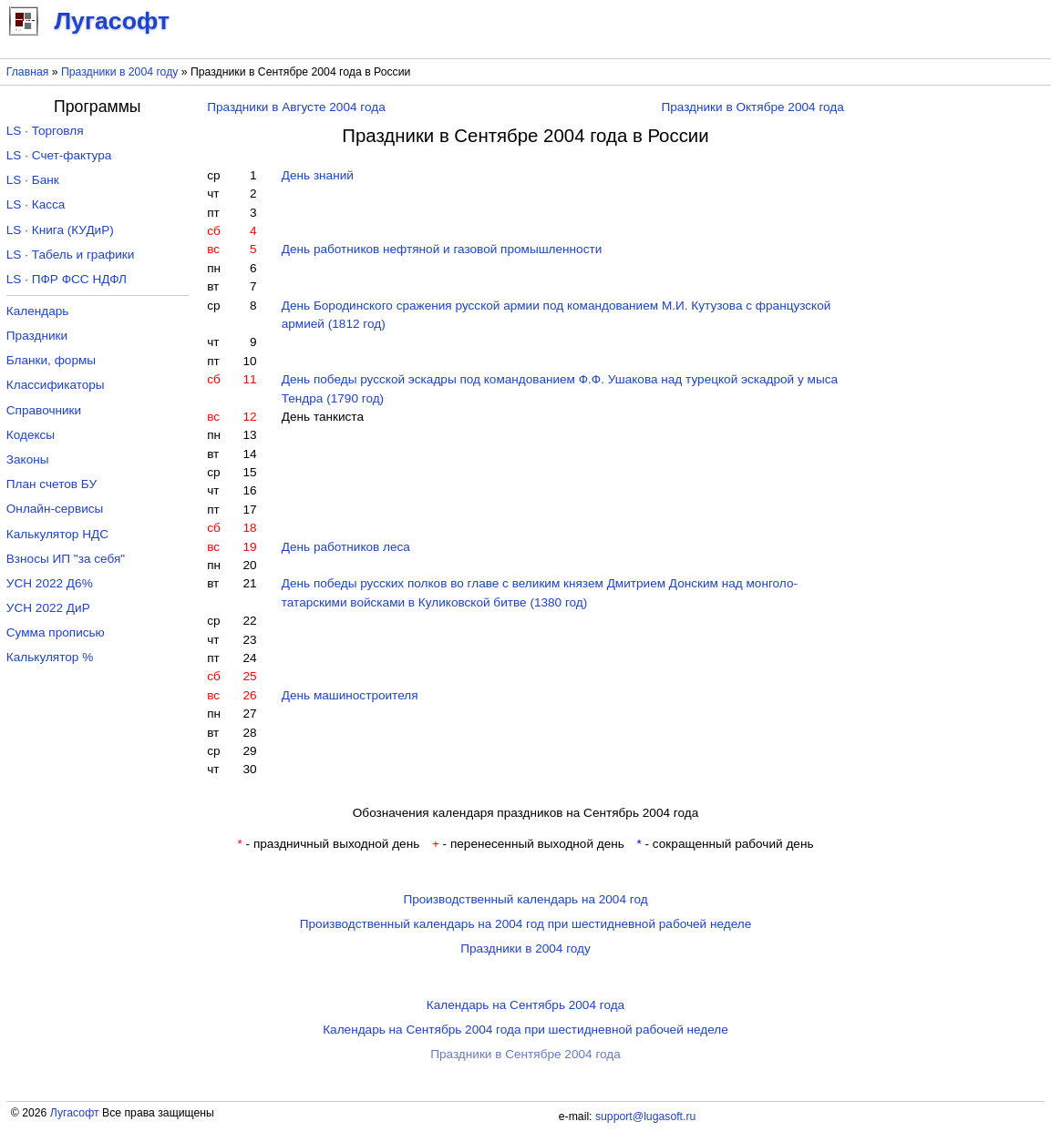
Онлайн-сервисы (55, 508)
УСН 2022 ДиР (48, 608)
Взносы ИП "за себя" (65, 559)
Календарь (37, 311)
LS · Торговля (45, 131)
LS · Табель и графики (70, 254)
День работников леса (346, 547)
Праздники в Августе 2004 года (296, 107)
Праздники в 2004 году (119, 72)
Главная (27, 72)
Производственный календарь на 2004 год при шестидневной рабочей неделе (526, 924)
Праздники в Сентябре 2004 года (525, 1054)
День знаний (318, 175)
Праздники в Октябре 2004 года (752, 107)
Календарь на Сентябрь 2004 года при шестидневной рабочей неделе (525, 1029)
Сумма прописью (55, 632)
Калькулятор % (49, 657)
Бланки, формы (51, 360)
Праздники (36, 335)
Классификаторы (55, 385)
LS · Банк (32, 180)
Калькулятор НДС (57, 534)
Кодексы (30, 435)
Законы (27, 459)
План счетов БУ (51, 484)
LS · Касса (36, 204)
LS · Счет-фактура (59, 155)
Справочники (43, 410)
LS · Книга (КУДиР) (60, 230)
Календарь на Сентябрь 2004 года (525, 1005)
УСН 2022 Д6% (49, 583)
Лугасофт (74, 1112)
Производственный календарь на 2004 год (525, 899)
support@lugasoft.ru (645, 1116)
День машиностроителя (350, 695)
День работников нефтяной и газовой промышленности (442, 249)
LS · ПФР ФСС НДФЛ (66, 279)
